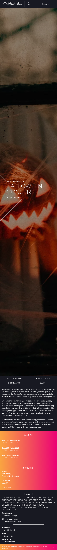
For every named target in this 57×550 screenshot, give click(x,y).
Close (53, 547)
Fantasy (24, 182)
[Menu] (53, 4)
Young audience (13, 182)
